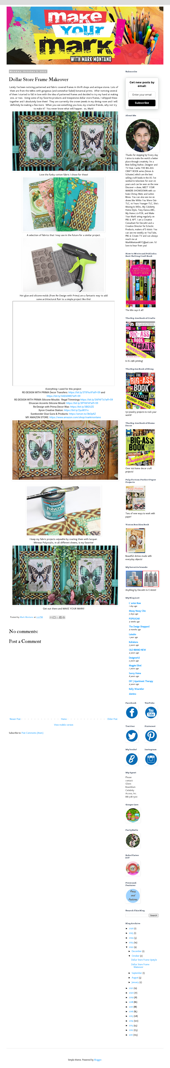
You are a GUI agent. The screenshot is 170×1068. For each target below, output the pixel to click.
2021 (131, 988)
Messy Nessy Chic (137, 611)
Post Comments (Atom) (32, 733)
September (137, 973)
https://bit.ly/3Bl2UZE (82, 406)
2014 (131, 1020)
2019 (131, 997)
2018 (131, 1002)
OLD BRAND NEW (137, 650)
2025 (131, 933)
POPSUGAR (134, 618)
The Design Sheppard (139, 626)
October (136, 955)
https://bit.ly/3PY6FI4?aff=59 (82, 403)
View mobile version (63, 724)
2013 (131, 1025)
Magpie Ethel (135, 665)
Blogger (98, 1059)
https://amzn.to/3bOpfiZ (82, 413)
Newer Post (15, 719)
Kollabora (133, 642)
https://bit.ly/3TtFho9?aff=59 (84, 392)
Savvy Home (135, 673)
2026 (131, 928)
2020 (131, 992)
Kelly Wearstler (136, 689)
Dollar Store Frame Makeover (140, 966)
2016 (131, 1011)
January (135, 982)
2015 (131, 1016)
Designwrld (134, 657)
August (135, 977)
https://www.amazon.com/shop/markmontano (75, 417)
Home (64, 719)
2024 (131, 937)
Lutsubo (132, 634)
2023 (131, 942)
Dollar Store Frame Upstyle (144, 959)
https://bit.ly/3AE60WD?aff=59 (63, 396)
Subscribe (142, 102)
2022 (131, 947)
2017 (131, 1006)
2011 (131, 1035)
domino (132, 694)
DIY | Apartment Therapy (141, 681)
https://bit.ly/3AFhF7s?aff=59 (96, 399)
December (137, 951)
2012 (131, 1030)
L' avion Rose (135, 603)
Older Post (112, 719)
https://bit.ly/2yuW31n (76, 410)
